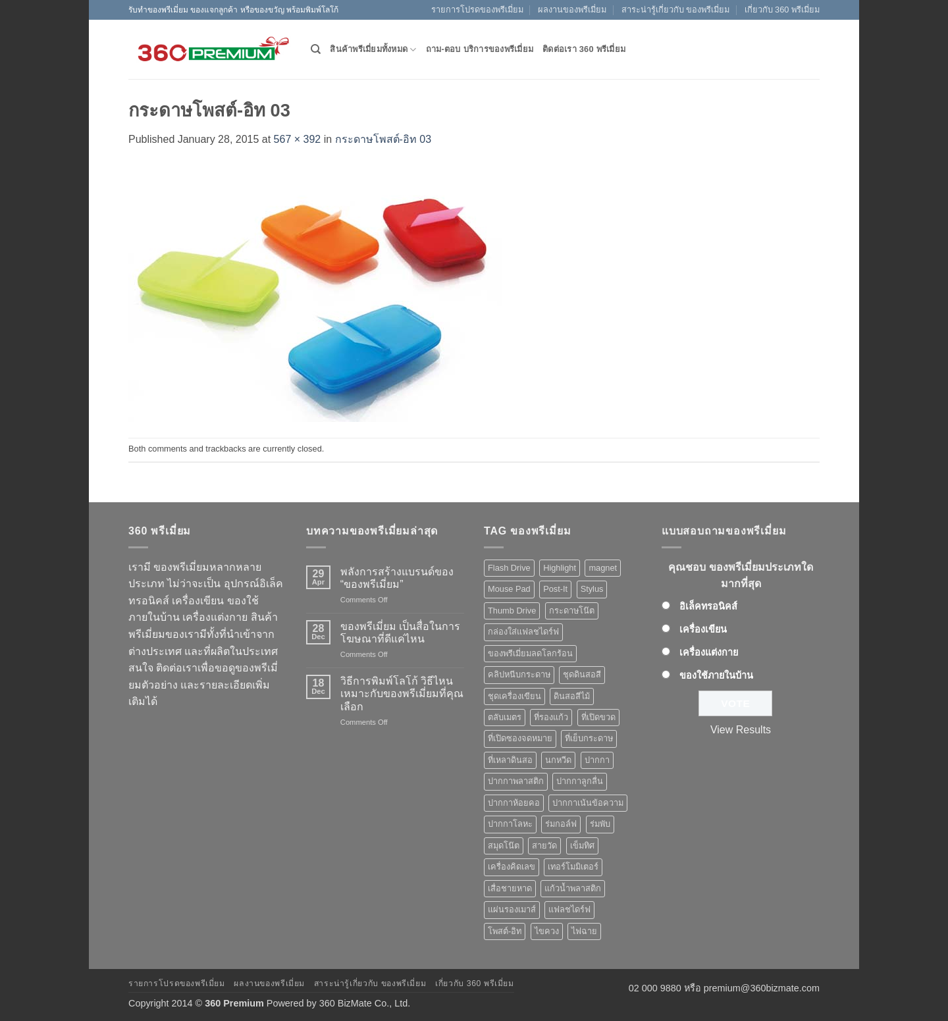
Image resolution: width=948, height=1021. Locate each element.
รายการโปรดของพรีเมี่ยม (477, 9)
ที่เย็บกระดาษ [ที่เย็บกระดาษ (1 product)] (589, 738)
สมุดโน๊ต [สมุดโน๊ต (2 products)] (503, 846)
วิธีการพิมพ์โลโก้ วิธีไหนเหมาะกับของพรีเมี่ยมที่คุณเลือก (401, 693)
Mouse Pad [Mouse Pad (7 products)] (509, 589)
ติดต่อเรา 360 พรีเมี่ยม (583, 49)
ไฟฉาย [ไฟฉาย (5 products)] (584, 931)
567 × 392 (297, 139)
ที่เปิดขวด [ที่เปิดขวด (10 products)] (598, 717)
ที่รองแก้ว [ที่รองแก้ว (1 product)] (551, 717)
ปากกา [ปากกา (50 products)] (597, 760)
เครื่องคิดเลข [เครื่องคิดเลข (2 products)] (511, 867)
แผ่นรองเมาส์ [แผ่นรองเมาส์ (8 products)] (512, 909)
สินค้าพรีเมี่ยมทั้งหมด (373, 49)
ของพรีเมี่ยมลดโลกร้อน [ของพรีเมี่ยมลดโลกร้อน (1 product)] (530, 653)
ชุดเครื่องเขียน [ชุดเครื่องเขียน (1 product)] (514, 696)
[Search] (316, 49)
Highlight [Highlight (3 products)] (559, 568)
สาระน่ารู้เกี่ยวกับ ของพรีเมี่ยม (675, 9)
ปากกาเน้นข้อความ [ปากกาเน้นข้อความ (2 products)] (587, 803)
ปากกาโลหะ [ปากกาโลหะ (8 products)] (510, 824)
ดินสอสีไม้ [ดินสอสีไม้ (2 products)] (572, 696)
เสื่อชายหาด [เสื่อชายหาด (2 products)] (510, 888)
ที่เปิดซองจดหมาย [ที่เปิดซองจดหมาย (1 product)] (520, 738)
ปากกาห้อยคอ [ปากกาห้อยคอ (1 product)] (514, 803)
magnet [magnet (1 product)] (603, 568)
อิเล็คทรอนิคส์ (708, 606)
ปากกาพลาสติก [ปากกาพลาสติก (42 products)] (516, 781)
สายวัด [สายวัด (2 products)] (544, 846)
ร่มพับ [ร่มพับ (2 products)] (600, 824)
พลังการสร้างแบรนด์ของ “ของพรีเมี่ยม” (397, 578)
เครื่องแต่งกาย (708, 652)
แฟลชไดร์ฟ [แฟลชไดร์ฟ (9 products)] (569, 909)
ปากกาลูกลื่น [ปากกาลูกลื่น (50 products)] (579, 781)
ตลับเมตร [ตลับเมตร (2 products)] (504, 717)
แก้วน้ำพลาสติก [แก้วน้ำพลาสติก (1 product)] (572, 888)
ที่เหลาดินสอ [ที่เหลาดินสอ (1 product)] (510, 760)
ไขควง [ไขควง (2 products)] (547, 931)
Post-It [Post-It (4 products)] (555, 589)
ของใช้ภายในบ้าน (716, 675)
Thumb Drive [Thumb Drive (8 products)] (512, 610)
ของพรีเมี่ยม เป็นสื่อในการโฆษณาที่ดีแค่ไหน (400, 632)
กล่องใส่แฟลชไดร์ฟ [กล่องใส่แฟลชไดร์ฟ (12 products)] (523, 632)
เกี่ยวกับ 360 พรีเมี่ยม (782, 9)
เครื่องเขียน (703, 629)
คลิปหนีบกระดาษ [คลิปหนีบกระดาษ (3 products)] (519, 674)
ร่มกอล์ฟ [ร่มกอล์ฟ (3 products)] (561, 824)
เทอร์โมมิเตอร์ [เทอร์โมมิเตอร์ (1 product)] (573, 867)
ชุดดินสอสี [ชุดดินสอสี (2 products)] (582, 674)
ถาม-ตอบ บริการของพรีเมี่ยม (479, 49)
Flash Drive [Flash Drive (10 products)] (509, 568)
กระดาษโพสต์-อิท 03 (383, 139)
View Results (740, 729)
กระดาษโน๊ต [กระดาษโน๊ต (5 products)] (571, 610)
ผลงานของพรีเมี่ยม (572, 9)
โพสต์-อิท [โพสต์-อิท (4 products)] (504, 931)
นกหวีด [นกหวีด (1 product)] (558, 760)
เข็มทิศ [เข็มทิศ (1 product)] (582, 846)
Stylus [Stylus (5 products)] (592, 589)
